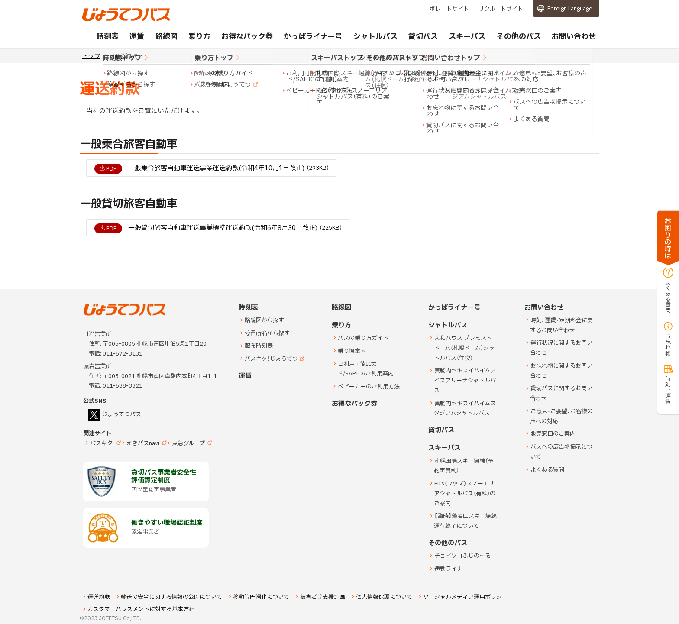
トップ (91, 56)
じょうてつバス (106, 20)
